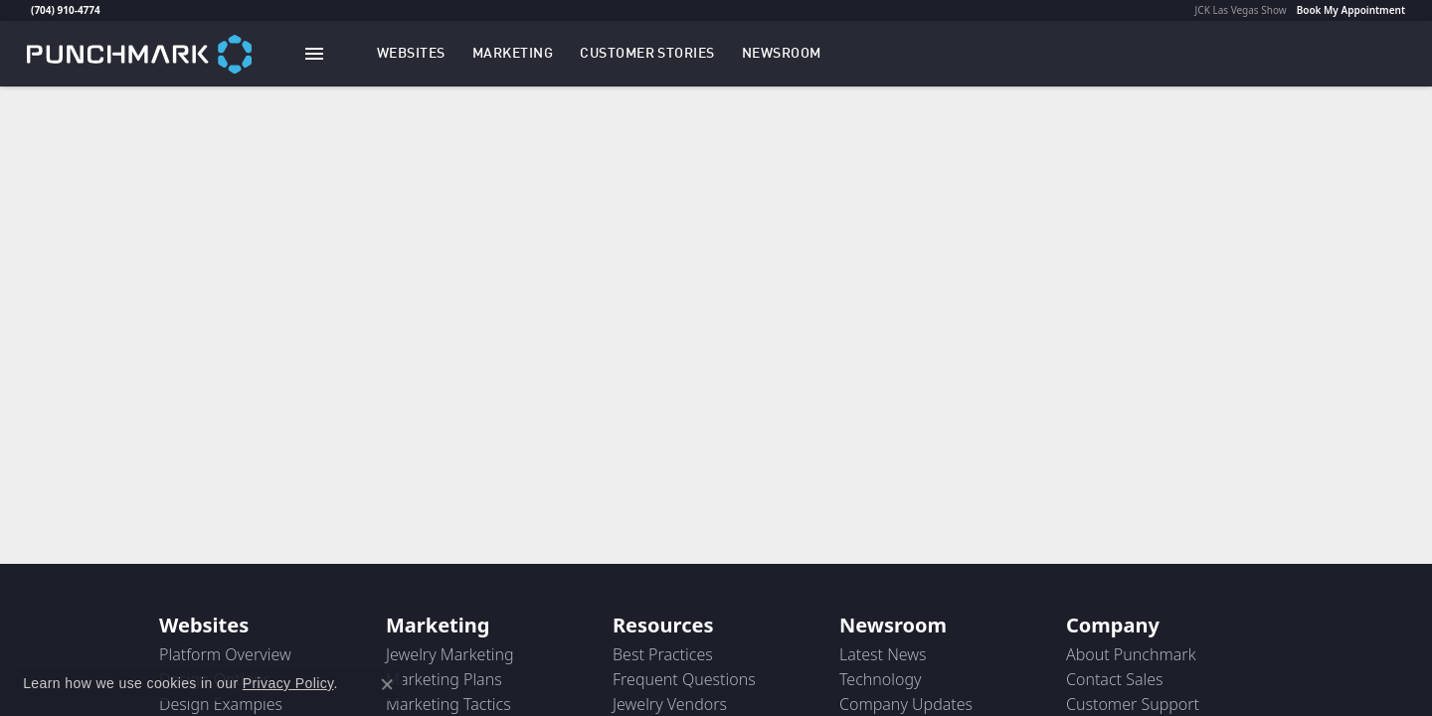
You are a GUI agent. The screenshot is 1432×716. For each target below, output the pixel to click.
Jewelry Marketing (450, 654)
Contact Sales (1115, 679)
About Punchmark (1131, 654)
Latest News (883, 654)
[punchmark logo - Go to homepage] (139, 53)
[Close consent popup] (387, 684)
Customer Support (1132, 704)
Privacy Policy (288, 683)
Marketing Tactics (448, 704)
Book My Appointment (1351, 10)
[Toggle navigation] (314, 54)
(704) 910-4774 (65, 10)
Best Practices (663, 654)
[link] (29, 10)
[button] (411, 54)
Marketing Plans (444, 679)
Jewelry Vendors (670, 704)
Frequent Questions (684, 679)
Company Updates (906, 704)
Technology (880, 679)
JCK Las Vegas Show (1241, 10)
